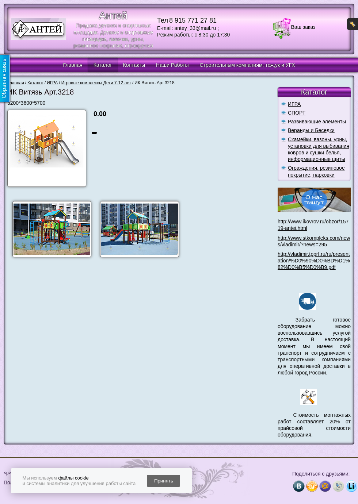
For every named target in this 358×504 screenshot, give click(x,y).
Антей (113, 15)
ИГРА (294, 104)
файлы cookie (73, 478)
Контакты (134, 65)
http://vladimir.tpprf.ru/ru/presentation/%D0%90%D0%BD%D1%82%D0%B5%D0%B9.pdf (314, 260)
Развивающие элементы (317, 121)
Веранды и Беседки (311, 130)
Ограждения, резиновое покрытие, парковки (316, 171)
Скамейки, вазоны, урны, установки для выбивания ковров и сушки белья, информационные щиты (318, 149)
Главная (72, 65)
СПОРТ (296, 113)
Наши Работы (172, 65)
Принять (163, 481)
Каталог (103, 65)
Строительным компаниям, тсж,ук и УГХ (247, 65)
